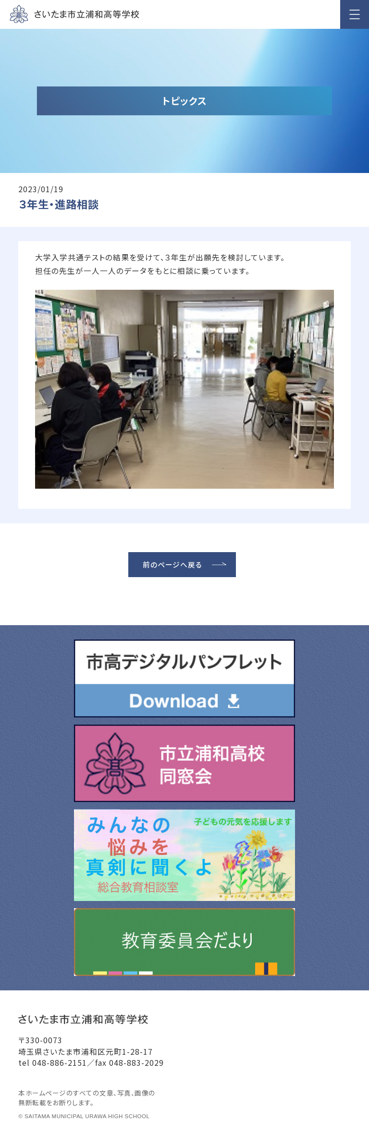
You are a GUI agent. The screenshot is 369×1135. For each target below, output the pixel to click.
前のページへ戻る (172, 564)
